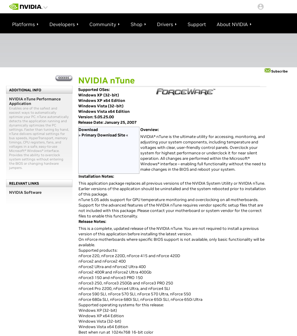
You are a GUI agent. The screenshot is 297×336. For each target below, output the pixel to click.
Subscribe (279, 71)
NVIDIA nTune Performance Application (35, 101)
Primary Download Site (103, 135)
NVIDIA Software (25, 192)
